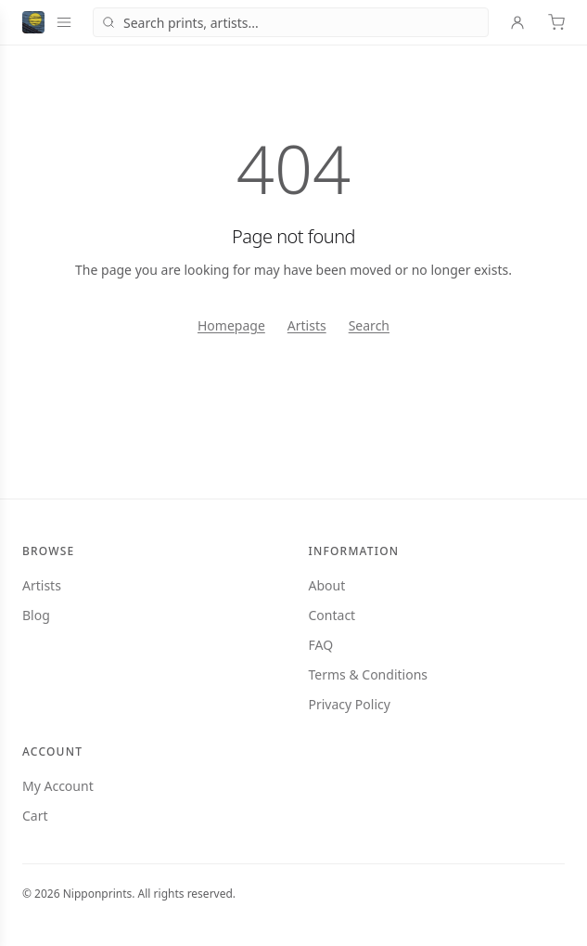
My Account (58, 786)
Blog (36, 615)
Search (369, 325)
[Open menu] (64, 22)
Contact (332, 615)
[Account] (517, 22)
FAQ (321, 645)
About (327, 585)
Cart (35, 815)
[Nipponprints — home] (33, 22)
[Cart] (556, 22)
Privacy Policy (349, 704)
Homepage (231, 325)
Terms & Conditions (368, 674)
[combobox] (291, 22)
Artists (306, 325)
